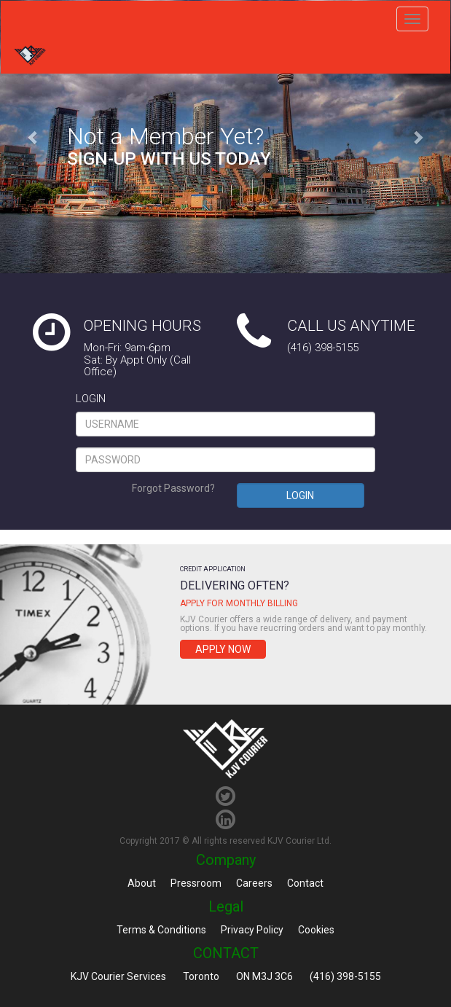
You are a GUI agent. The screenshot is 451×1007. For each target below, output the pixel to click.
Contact (305, 883)
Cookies (316, 930)
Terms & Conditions (161, 930)
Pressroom (195, 883)
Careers (254, 883)
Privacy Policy (252, 930)
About (142, 883)
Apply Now (223, 649)
